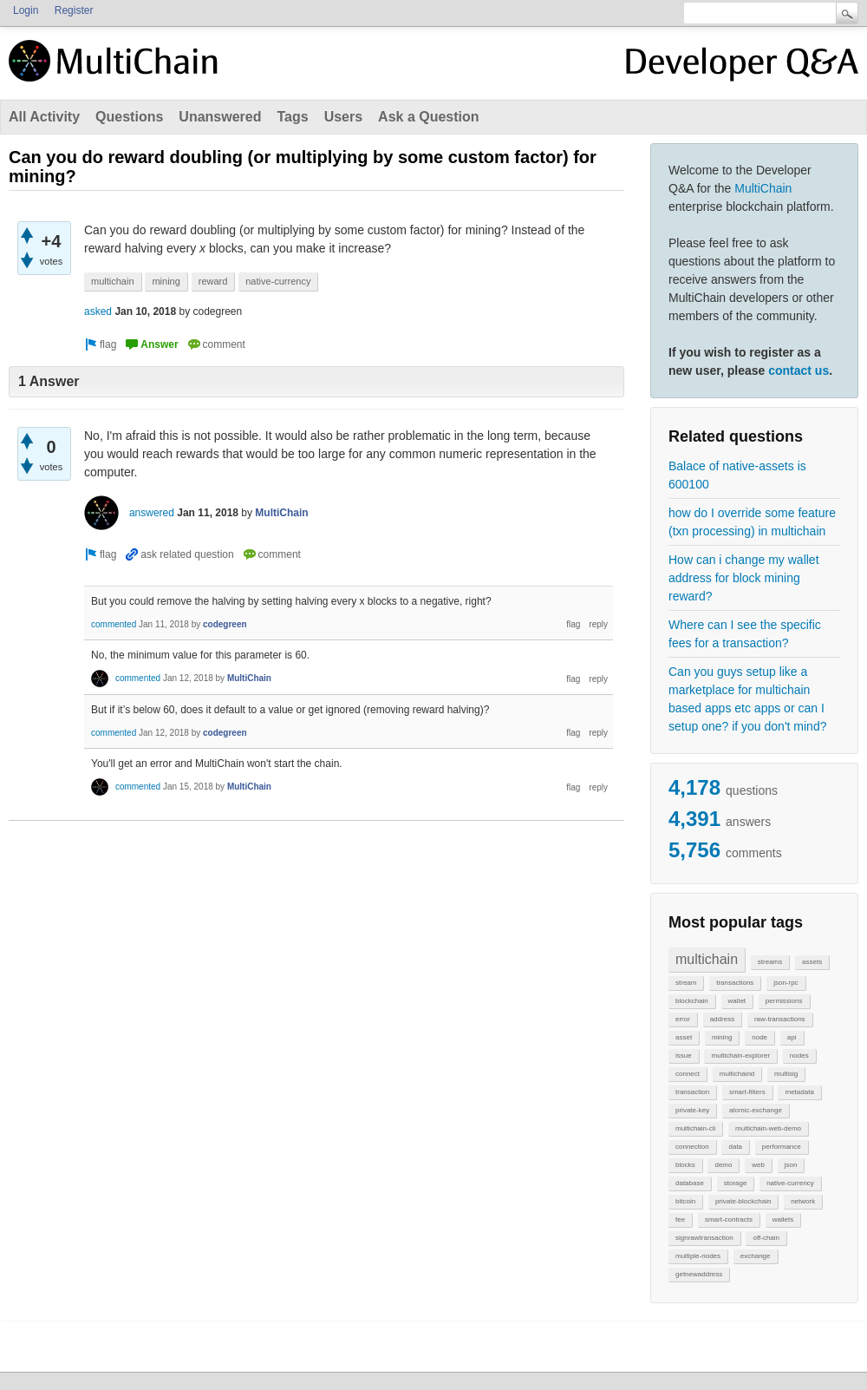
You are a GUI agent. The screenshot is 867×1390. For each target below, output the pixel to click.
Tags (292, 116)
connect (687, 1074)
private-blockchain (743, 1201)
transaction (692, 1092)
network (803, 1201)
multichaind (737, 1074)
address (722, 1019)
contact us (798, 370)
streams (770, 962)
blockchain (691, 1001)
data (735, 1147)
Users (343, 116)
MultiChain (763, 188)
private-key (692, 1110)
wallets (782, 1219)
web (758, 1165)
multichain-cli (695, 1128)
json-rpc (785, 983)
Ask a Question (428, 116)
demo (723, 1165)
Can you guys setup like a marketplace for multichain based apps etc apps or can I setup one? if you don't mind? (747, 699)
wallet (737, 1001)
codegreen (225, 624)
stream (685, 983)
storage (735, 1183)
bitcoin (685, 1201)
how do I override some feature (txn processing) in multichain (752, 522)
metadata (799, 1092)
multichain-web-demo (768, 1128)
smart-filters (747, 1092)
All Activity (44, 116)
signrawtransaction (704, 1238)
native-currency (790, 1183)
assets (812, 962)
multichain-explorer (740, 1055)
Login (25, 10)
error (682, 1019)
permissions (784, 1001)
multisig (786, 1074)
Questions (129, 116)
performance (781, 1147)
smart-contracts (729, 1219)
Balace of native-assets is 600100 (737, 475)
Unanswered (220, 116)
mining (722, 1037)
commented (113, 624)
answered (151, 513)
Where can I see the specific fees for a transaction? (744, 634)
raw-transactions (779, 1019)
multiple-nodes (697, 1256)
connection (692, 1147)
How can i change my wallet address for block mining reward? (743, 578)
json (791, 1165)
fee (680, 1219)
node (759, 1037)
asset (683, 1037)
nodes (799, 1055)
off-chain (766, 1238)
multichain (706, 959)
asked (98, 311)
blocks (685, 1165)
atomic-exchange (755, 1110)
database (689, 1183)
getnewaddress (698, 1274)
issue (683, 1055)
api (792, 1037)
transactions (734, 983)
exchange (755, 1256)
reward (213, 281)
